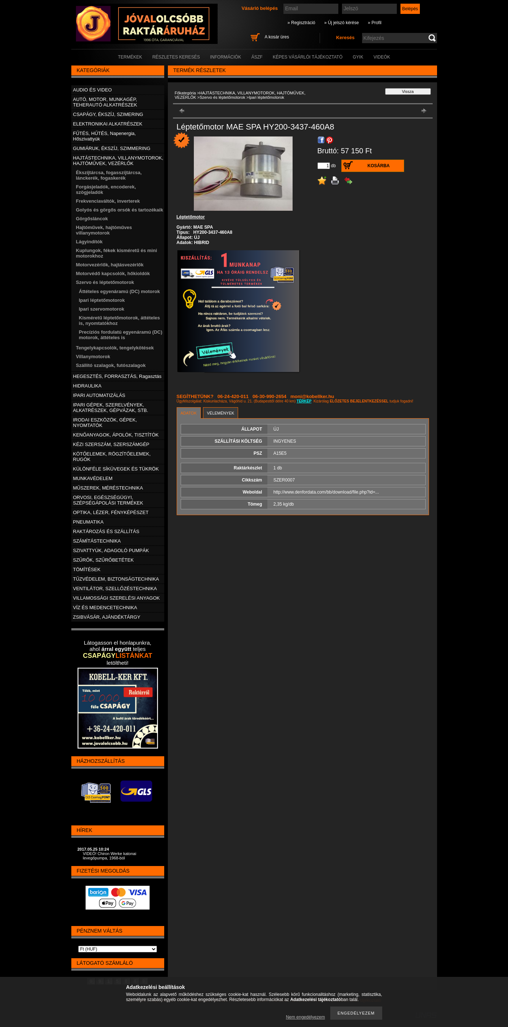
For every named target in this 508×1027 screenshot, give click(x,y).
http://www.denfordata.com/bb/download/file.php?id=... (326, 492)
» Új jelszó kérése (341, 22)
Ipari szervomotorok (101, 309)
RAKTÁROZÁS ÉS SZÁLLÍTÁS (106, 531)
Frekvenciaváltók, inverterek (108, 201)
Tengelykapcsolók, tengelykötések (115, 348)
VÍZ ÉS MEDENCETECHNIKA (105, 607)
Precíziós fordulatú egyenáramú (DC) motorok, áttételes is (120, 334)
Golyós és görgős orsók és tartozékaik (119, 210)
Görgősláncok (92, 218)
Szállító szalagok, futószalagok (111, 365)
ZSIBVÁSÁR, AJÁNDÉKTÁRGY (106, 617)
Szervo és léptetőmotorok (222, 97)
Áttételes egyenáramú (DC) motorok (119, 291)
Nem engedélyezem (305, 1017)
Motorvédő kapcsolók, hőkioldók (113, 273)
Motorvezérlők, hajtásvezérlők (110, 264)
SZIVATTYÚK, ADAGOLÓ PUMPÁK (111, 550)
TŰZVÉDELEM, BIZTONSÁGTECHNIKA (116, 579)
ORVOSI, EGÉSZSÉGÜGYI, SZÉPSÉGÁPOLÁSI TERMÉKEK (108, 500)
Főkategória (185, 93)
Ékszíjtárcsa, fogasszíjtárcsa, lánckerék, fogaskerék (109, 175)
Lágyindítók (89, 241)
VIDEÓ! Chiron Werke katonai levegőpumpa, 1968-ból (109, 855)
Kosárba (379, 165)
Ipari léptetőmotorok (102, 300)
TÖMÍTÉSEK (87, 569)
